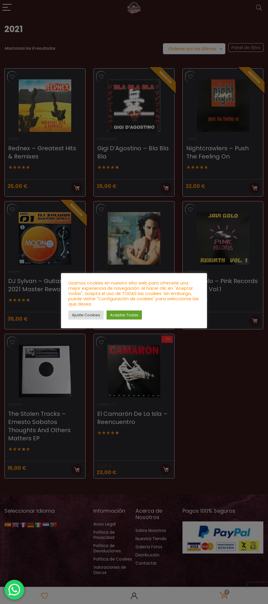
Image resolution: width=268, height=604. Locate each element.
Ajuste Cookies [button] (86, 315)
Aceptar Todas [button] (124, 315)
